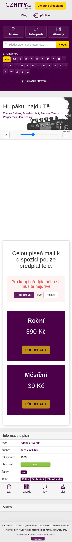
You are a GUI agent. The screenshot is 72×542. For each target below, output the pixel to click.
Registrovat (24, 294)
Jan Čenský (25, 117)
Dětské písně (38, 479)
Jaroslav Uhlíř (31, 113)
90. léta (25, 479)
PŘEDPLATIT (36, 350)
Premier (45, 113)
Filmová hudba (54, 479)
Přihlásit (50, 294)
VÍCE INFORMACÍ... (47, 534)
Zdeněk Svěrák (12, 113)
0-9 (14, 59)
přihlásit (41, 15)
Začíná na (10, 53)
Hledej (63, 44)
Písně (13, 31)
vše (7, 59)
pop (24, 472)
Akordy (58, 31)
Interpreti (36, 31)
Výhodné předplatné (51, 5)
